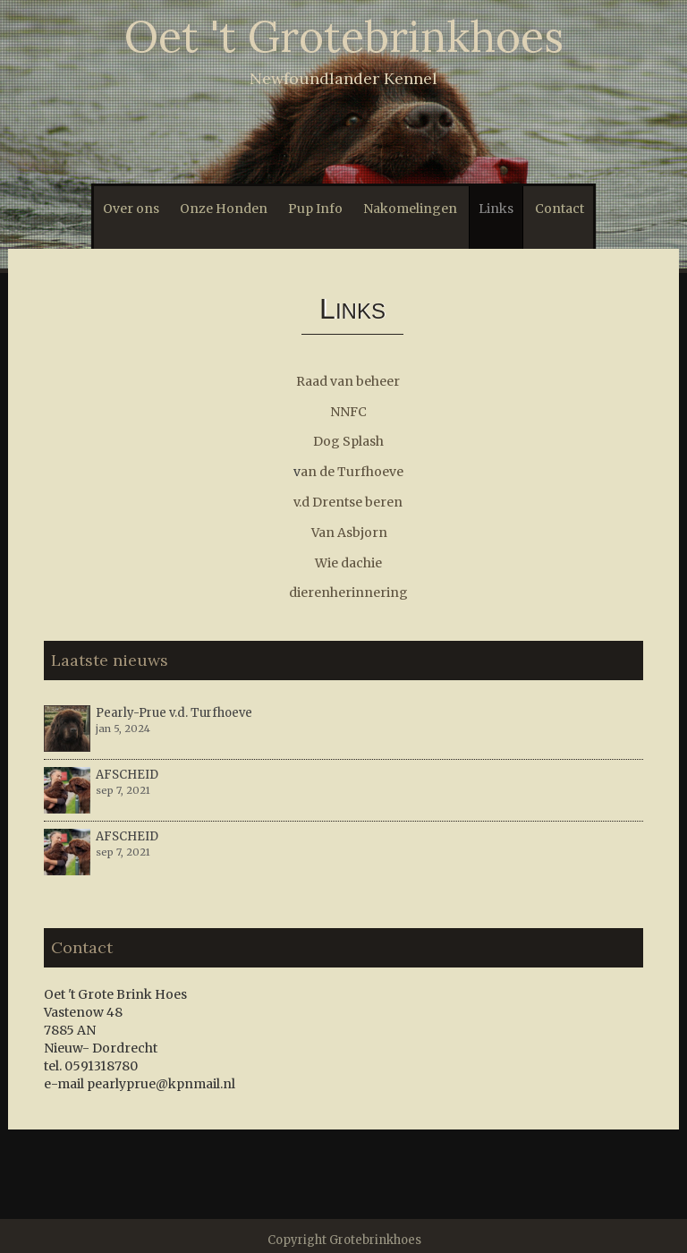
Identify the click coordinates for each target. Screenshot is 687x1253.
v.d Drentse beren (348, 502)
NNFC (348, 412)
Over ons (131, 208)
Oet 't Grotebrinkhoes (344, 36)
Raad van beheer (348, 381)
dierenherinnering (348, 592)
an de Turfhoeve (352, 472)
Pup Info (315, 208)
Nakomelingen (410, 208)
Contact (559, 208)
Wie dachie (348, 563)
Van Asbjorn (349, 532)
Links (496, 208)
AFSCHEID (127, 774)
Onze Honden (223, 208)
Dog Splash (348, 441)
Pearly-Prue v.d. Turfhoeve (174, 712)
